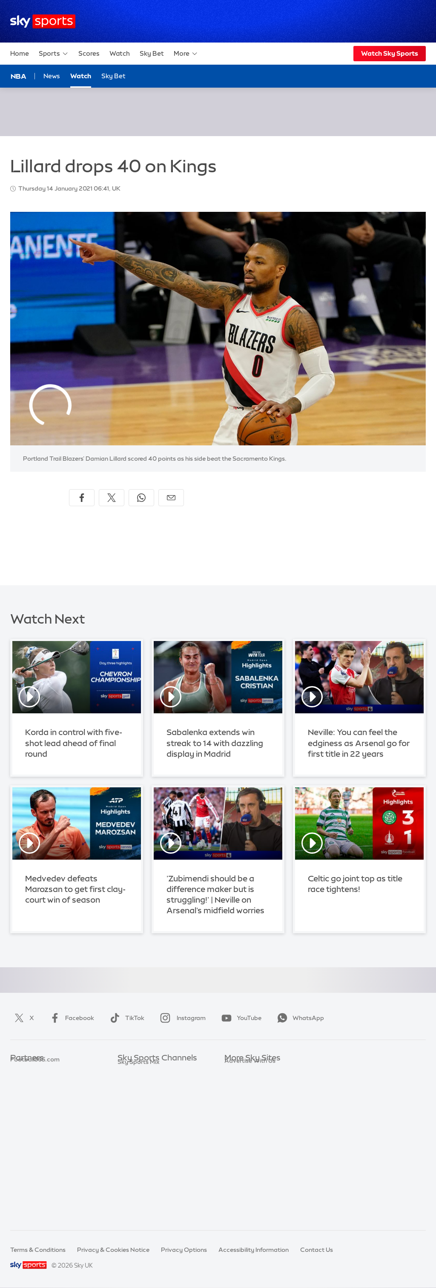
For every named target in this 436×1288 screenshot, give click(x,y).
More (186, 53)
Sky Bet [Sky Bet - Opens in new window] (113, 76)
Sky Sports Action (143, 1160)
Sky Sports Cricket (144, 1109)
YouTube (239, 1017)
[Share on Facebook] (82, 497)
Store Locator (244, 1160)
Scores (89, 53)
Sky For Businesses (251, 1122)
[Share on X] (111, 497)
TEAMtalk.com (32, 1097)
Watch (119, 53)
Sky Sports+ (135, 1185)
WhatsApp (299, 1017)
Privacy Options (184, 1250)
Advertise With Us (249, 1172)
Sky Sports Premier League (156, 1084)
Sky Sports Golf (140, 1122)
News (51, 76)
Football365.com (35, 1109)
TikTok (125, 1017)
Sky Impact (240, 1147)
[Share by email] (171, 497)
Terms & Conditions (38, 1250)
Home (19, 53)
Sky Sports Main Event (149, 1071)
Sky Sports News (142, 1172)
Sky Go (234, 1097)
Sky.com (237, 1071)
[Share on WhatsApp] (141, 497)
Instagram (181, 1017)
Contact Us (316, 1250)
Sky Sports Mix (139, 1211)
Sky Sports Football (146, 1097)
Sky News (238, 1084)
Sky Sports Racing (144, 1198)
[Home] (42, 21)
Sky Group (239, 1109)
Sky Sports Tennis (143, 1147)
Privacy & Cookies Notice (113, 1250)
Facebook (70, 1017)
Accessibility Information (253, 1250)
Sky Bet (152, 53)
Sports (54, 53)
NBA (18, 76)
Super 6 (21, 1084)
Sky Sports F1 (137, 1134)
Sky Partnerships (248, 1134)
